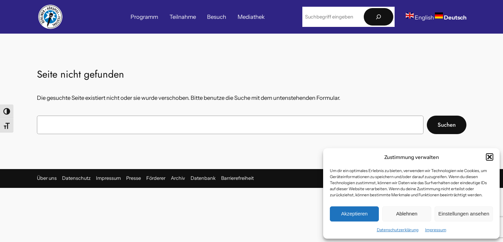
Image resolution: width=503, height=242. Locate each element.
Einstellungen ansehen (463, 213)
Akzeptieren (354, 213)
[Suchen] (378, 17)
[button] (489, 157)
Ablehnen (406, 213)
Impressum (435, 229)
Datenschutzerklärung (397, 229)
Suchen (447, 125)
